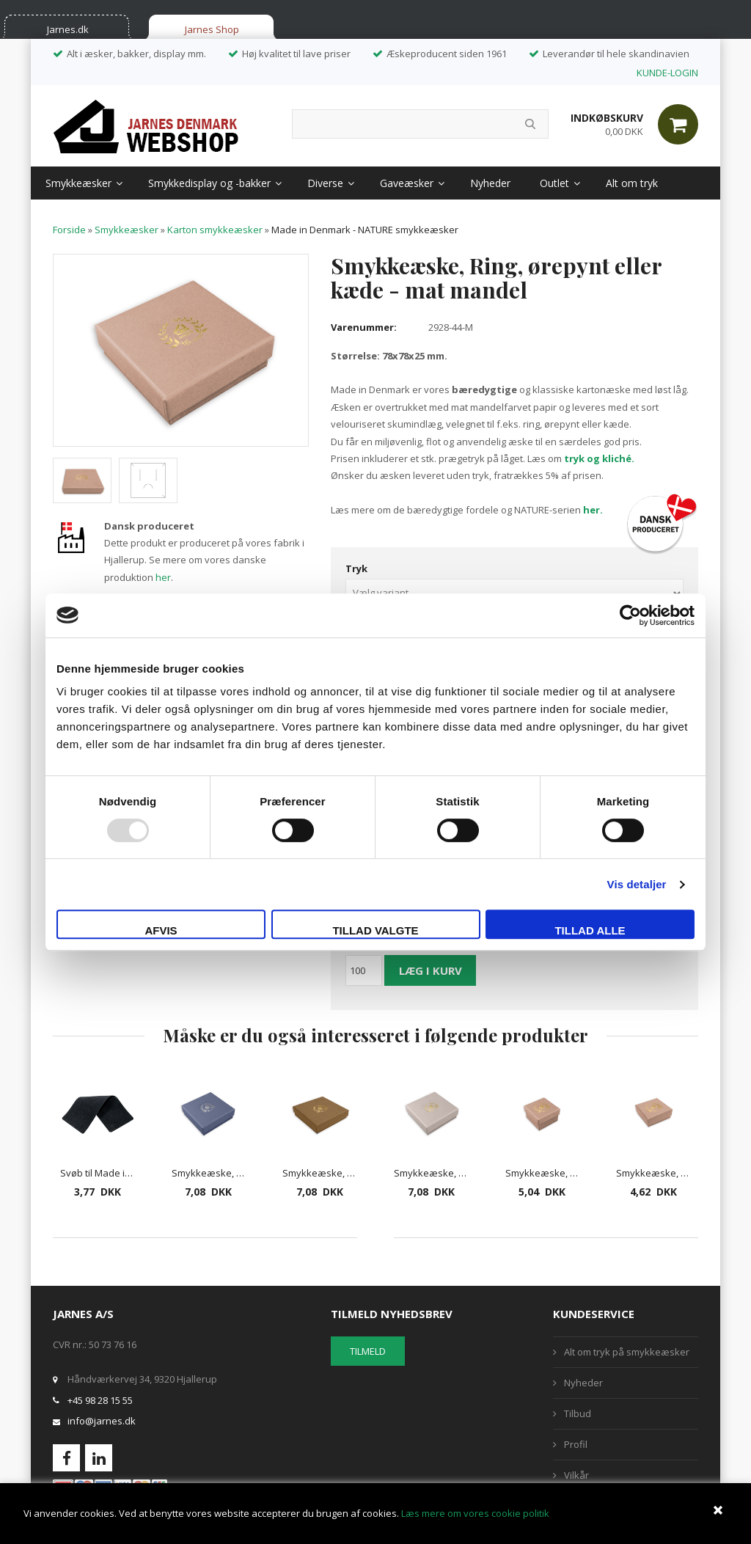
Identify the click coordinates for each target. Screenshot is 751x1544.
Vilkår (576, 1475)
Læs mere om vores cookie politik (475, 1513)
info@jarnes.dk (101, 1420)
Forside (69, 229)
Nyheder (490, 183)
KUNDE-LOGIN (667, 72)
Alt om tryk (632, 183)
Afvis (160, 930)
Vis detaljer (637, 884)
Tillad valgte (375, 930)
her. (593, 509)
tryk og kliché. (599, 458)
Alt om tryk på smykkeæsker (626, 1351)
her (163, 577)
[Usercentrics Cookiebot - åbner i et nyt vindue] (630, 615)
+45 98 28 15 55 (100, 1400)
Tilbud (577, 1413)
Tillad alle (589, 930)
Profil (575, 1444)
